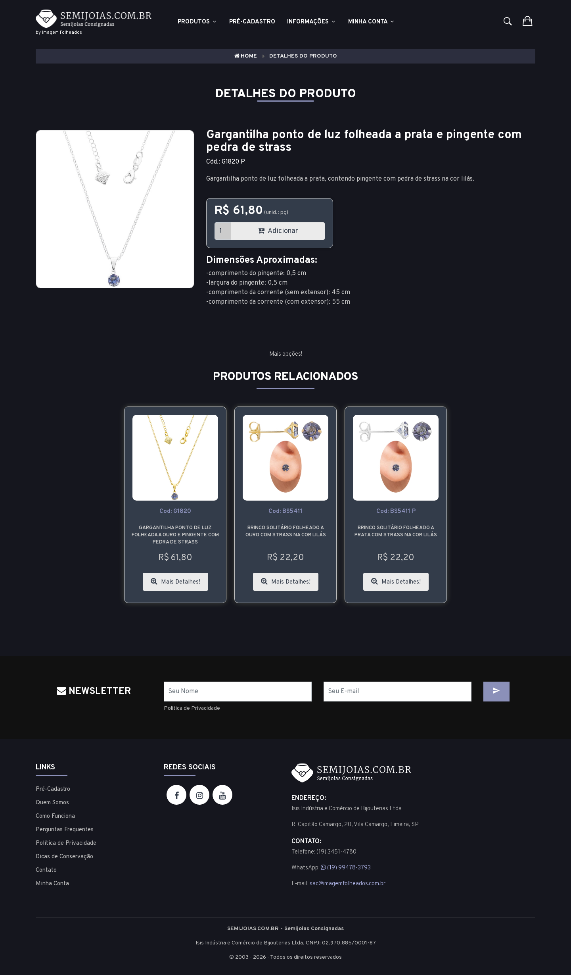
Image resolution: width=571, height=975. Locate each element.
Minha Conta (371, 22)
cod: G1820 (175, 511)
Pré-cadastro (252, 22)
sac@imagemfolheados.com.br (347, 884)
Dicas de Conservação (64, 857)
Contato (46, 870)
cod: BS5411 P (396, 511)
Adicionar (278, 231)
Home (245, 56)
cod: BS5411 (285, 511)
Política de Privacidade (192, 708)
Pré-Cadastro (53, 789)
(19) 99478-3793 (346, 868)
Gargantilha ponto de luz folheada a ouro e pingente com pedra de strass (175, 535)
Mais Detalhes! (175, 582)
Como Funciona (55, 816)
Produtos (197, 22)
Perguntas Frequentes (65, 830)
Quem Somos (52, 803)
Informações (311, 22)
